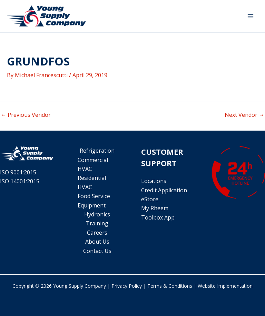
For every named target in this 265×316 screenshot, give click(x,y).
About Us (97, 241)
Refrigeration (97, 150)
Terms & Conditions (169, 286)
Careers (97, 232)
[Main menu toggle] (250, 16)
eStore (149, 199)
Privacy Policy (126, 286)
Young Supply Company (79, 286)
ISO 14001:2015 (19, 181)
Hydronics (97, 214)
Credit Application (164, 190)
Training (97, 223)
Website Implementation (225, 286)
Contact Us (97, 251)
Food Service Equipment (94, 200)
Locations (153, 181)
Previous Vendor (26, 115)
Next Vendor (244, 115)
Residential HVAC (92, 182)
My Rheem (154, 208)
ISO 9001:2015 (18, 172)
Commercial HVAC (93, 164)
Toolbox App (158, 217)
